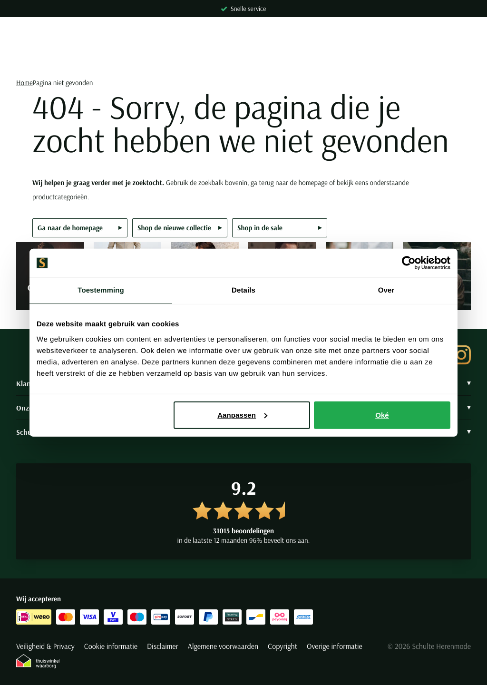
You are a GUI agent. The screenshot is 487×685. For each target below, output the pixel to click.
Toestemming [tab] (101, 290)
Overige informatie (334, 646)
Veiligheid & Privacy (45, 646)
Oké (382, 415)
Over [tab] (386, 290)
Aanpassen (242, 415)
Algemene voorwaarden (223, 646)
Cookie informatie (110, 646)
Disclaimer (162, 646)
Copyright (282, 646)
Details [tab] (243, 290)
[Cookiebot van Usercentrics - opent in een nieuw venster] (408, 263)
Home (24, 82)
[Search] (243, 58)
